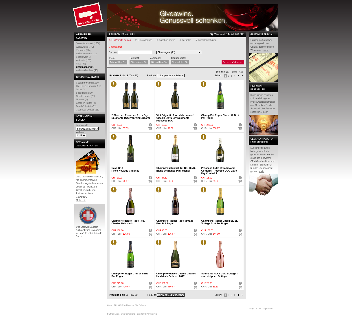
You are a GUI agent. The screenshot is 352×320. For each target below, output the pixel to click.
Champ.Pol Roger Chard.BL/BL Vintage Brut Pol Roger (219, 222)
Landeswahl (82, 125)
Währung (80, 132)
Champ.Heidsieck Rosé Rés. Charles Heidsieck (128, 222)
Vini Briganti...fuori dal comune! (175, 118)
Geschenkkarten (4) (86, 103)
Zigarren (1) (82, 99)
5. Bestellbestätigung (206, 40)
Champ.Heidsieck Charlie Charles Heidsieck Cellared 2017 (176, 275)
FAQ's (251, 308)
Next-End (242, 76)
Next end (242, 295)
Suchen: (113, 52)
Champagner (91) (85, 67)
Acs (241, 72)
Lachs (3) (81, 89)
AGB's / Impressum (264, 308)
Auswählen (150, 128)
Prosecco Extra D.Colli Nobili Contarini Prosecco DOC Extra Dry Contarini (219, 171)
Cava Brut (125, 169)
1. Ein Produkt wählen (120, 40)
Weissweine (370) (85, 47)
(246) (88, 83)
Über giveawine (128, 314)
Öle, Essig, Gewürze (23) (88, 86)
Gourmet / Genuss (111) (88, 109)
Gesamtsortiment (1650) (88, 43)
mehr (266, 50)
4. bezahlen (185, 40)
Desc (234, 72)
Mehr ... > (81, 200)
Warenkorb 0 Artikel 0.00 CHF (229, 34)
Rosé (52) (81, 63)
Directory (141, 314)
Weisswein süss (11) (86, 53)
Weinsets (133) (83, 60)
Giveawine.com (88, 16)
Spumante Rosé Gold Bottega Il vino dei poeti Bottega (219, 275)
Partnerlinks (151, 314)
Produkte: (152, 75)
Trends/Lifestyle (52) (86, 106)
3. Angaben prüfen (166, 40)
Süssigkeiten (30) (84, 93)
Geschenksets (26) (85, 96)
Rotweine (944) (83, 50)
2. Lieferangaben (143, 40)
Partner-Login (113, 314)
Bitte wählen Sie (118, 62)
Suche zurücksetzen (233, 62)
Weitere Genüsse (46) (87, 70)
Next (238, 76)
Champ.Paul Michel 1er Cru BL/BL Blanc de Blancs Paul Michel (176, 169)
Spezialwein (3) (83, 57)
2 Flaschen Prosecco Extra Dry (131, 116)
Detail (150, 124)
